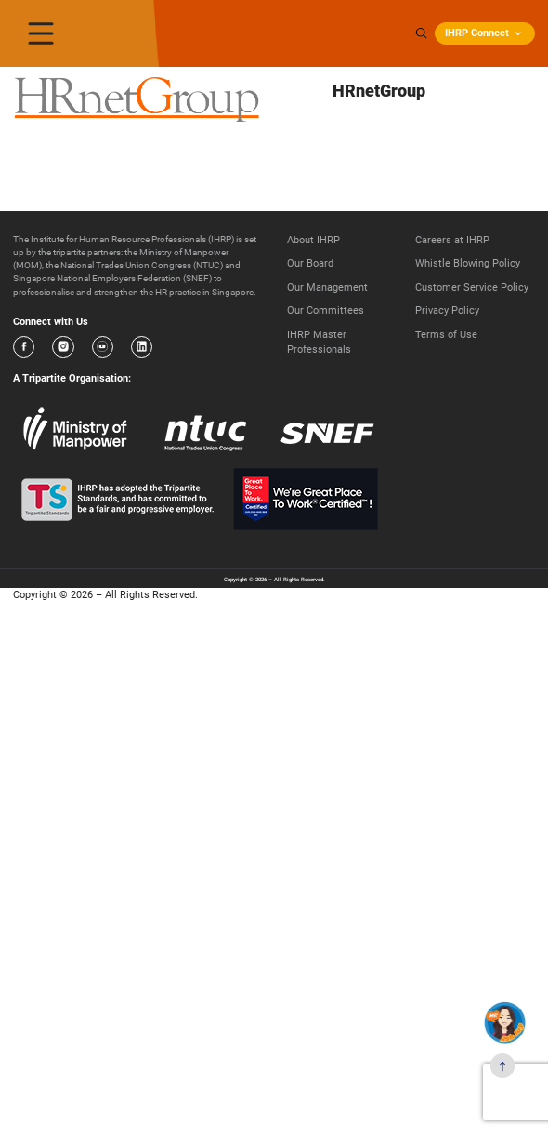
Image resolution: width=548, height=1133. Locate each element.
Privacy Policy (447, 311)
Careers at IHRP (452, 240)
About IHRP (313, 240)
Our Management (327, 287)
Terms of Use (446, 335)
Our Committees (325, 311)
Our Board (310, 263)
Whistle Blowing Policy (467, 263)
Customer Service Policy (471, 287)
